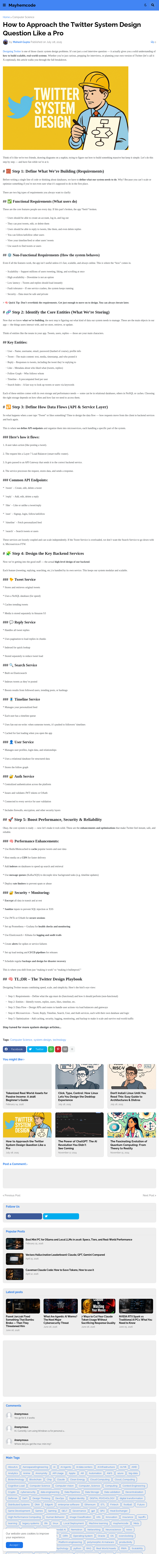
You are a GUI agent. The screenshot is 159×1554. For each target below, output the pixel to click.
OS (112, 1536)
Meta (136, 1523)
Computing (111, 1485)
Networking (93, 1529)
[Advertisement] (79, 1368)
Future (141, 1504)
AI (54, 1467)
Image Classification (80, 1517)
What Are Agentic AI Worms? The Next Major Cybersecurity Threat (60, 1319)
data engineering (50, 1492)
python (77, 1548)
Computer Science (23, 17)
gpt (93, 1510)
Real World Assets (106, 1548)
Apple (72, 1473)
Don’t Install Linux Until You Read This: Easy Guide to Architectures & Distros (128, 1097)
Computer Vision (64, 1485)
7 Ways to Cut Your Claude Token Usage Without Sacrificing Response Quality (98, 1319)
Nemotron (76, 1529)
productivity (125, 1542)
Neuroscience (113, 1529)
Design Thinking (41, 1498)
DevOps (59, 1498)
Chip (49, 1479)
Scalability (137, 1548)
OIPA (65, 1536)
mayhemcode (120, 1523)
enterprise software (68, 1504)
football (128, 1504)
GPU (102, 1510)
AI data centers (84, 1467)
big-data (133, 1473)
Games (39, 1510)
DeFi (24, 1498)
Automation (95, 1473)
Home (6, 17)
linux (55, 1523)
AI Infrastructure (106, 1467)
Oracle (101, 1536)
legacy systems (30, 1523)
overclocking (126, 1536)
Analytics (13, 1473)
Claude (61, 1479)
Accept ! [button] (14, 1545)
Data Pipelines (72, 1492)
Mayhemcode (22, 5)
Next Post (148, 1195)
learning (12, 1523)
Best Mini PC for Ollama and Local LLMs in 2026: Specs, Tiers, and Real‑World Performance (79, 1239)
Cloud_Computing (125, 1479)
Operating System (83, 1536)
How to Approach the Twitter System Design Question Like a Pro (26, 1145)
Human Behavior (55, 1517)
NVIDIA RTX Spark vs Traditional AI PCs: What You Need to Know (135, 1319)
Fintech (114, 1504)
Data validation (112, 1492)
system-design (42, 1039)
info (98, 1517)
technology (59, 1039)
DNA (37, 1504)
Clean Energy (77, 1479)
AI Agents (66, 1467)
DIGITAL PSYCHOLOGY (102, 1498)
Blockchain (35, 1479)
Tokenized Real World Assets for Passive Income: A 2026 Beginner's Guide (27, 1097)
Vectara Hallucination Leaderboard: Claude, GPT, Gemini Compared (65, 1254)
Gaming (52, 1510)
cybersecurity (28, 1492)
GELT (64, 1510)
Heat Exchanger (119, 1510)
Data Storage (92, 1492)
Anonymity (41, 1473)
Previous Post (12, 1195)
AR (82, 1473)
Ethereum (90, 1504)
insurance (127, 1517)
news (129, 1529)
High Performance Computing (24, 1517)
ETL (103, 1504)
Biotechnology (16, 1479)
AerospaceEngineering (35, 1467)
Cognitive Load (16, 1485)
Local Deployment (73, 1523)
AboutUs (13, 1467)
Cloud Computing (100, 1479)
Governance (79, 1510)
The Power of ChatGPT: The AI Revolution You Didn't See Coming (77, 1145)
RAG (88, 1548)
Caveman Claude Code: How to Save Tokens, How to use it (60, 1270)
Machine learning (98, 1523)
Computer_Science (89, 1485)
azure (120, 1473)
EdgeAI (49, 1504)
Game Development (19, 1510)
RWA (124, 1548)
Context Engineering (134, 1485)
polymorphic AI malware (100, 1542)
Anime (26, 1473)
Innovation (111, 1517)
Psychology (62, 1548)
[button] (4, 5)
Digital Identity (77, 1498)
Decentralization (134, 1492)
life (46, 1523)
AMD (134, 1467)
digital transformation (131, 1498)
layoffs (142, 1517)
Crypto (11, 1492)
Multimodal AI (58, 1529)
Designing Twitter (12, 51)
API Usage (58, 1473)
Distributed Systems (19, 1504)
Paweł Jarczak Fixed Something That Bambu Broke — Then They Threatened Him (20, 1321)
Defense (12, 1498)
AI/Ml (123, 1467)
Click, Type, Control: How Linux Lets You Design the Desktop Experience (78, 1097)
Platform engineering (70, 1542)
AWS (109, 1473)
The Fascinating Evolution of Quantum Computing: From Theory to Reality (128, 1145)
